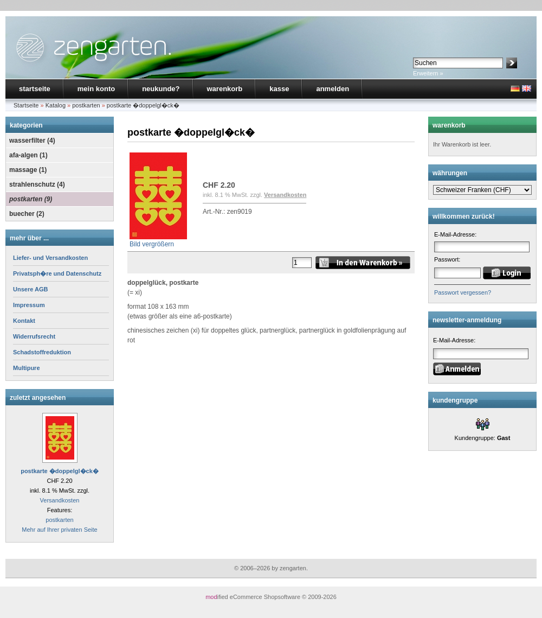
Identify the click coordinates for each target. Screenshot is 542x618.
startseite (34, 89)
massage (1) (28, 170)
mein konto (96, 89)
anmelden (332, 89)
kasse (279, 89)
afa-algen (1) (28, 155)
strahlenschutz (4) (37, 184)
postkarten (86, 105)
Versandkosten (60, 500)
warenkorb (225, 89)
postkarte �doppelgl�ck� (143, 105)
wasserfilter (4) (32, 140)
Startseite (26, 105)
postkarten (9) (30, 199)
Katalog (56, 105)
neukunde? (160, 89)
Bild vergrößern (158, 240)
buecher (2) (26, 214)
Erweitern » (428, 73)
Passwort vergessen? (462, 292)
